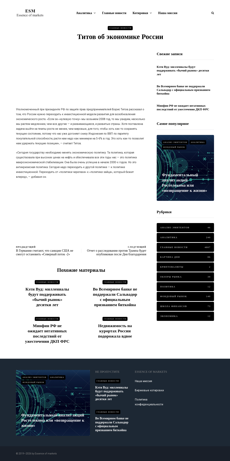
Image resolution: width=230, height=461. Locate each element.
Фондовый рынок (174, 147)
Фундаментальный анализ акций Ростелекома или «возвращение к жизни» (52, 420)
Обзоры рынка (185, 277)
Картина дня (185, 257)
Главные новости (114, 13)
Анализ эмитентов (175, 142)
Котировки (140, 13)
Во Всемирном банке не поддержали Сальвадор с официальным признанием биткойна (183, 90)
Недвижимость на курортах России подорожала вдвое (115, 336)
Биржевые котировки (149, 390)
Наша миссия (167, 13)
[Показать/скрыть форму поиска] (211, 13)
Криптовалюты (185, 267)
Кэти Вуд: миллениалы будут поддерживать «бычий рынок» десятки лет (183, 70)
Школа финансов (185, 306)
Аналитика (84, 13)
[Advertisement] (81, 76)
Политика (185, 287)
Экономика (185, 316)
